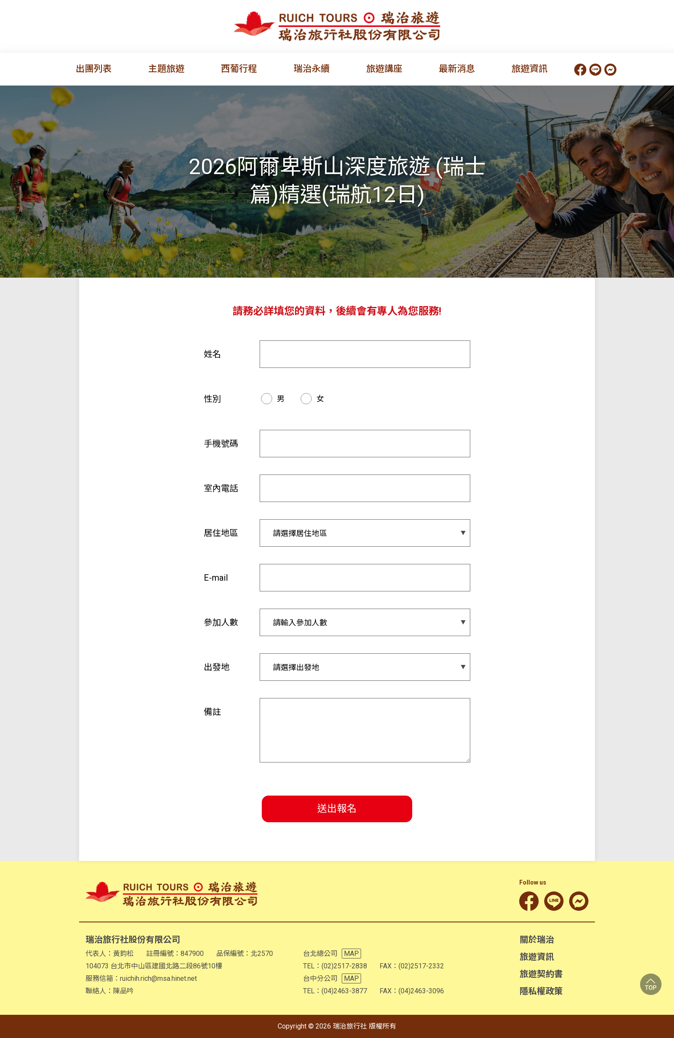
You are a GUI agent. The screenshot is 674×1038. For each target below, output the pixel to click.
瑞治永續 (312, 69)
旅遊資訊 (530, 69)
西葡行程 (239, 69)
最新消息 (457, 69)
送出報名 (337, 808)
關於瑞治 (537, 939)
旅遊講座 (384, 69)
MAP (351, 953)
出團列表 (94, 69)
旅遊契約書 (541, 974)
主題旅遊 (166, 69)
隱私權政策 (541, 991)
